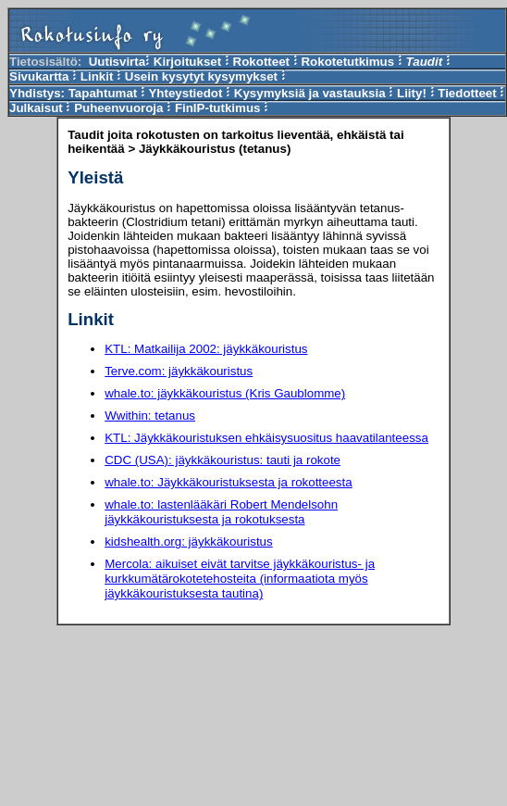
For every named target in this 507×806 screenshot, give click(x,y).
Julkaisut (36, 108)
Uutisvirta (117, 62)
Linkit (97, 76)
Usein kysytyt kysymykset (201, 76)
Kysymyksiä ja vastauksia (310, 93)
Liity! (412, 93)
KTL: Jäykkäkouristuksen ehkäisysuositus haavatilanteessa (266, 438)
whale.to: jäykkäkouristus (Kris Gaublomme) (225, 393)
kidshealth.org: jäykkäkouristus (189, 541)
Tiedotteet (467, 93)
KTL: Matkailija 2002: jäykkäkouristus (206, 349)
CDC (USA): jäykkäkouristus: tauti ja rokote (222, 460)
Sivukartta (38, 76)
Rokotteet (261, 62)
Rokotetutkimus (347, 62)
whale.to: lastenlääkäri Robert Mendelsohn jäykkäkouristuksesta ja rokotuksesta (221, 511)
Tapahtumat (103, 93)
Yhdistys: (38, 93)
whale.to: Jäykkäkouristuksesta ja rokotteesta (228, 482)
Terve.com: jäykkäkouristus (179, 371)
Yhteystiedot (185, 93)
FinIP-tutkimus (219, 108)
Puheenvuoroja (118, 108)
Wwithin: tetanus (150, 415)
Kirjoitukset (187, 62)
